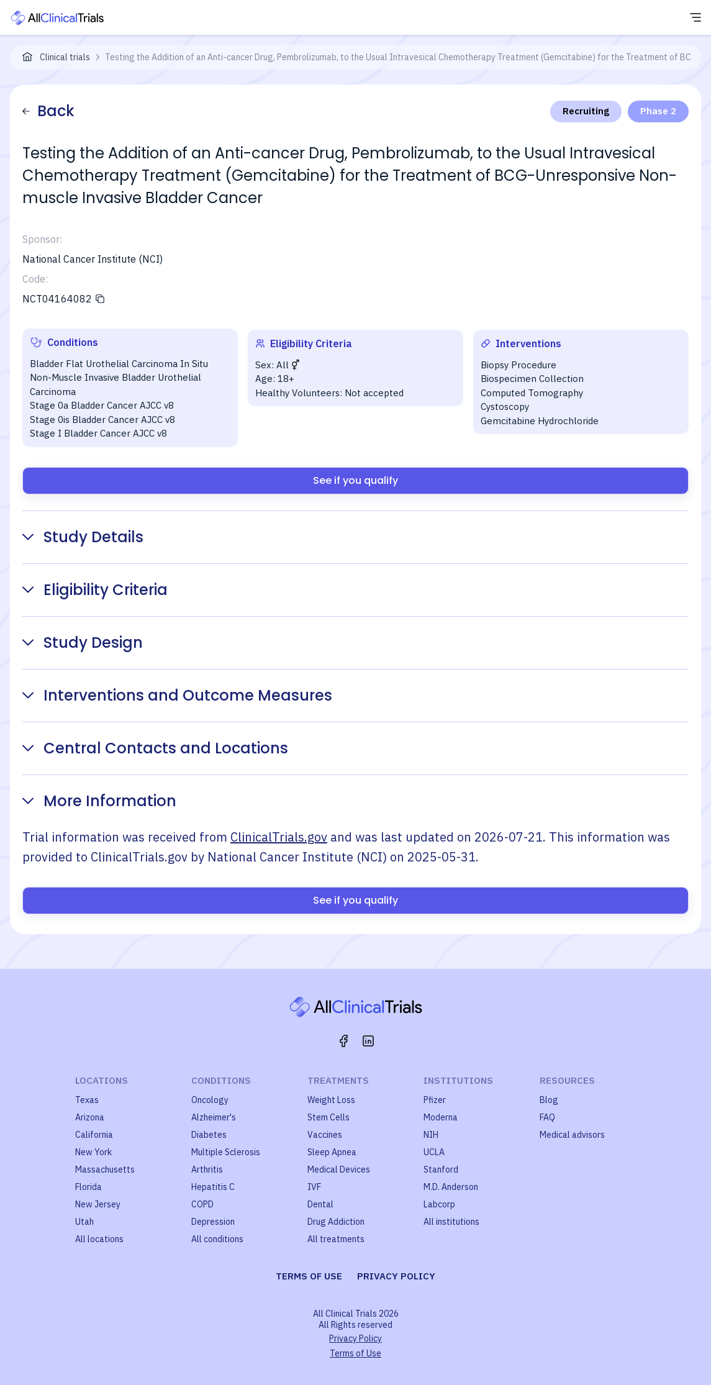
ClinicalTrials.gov (278, 837)
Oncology (210, 1100)
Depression (213, 1221)
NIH (430, 1134)
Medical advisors (572, 1134)
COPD (202, 1204)
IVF (314, 1186)
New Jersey (97, 1204)
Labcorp (439, 1204)
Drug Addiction (336, 1221)
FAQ (547, 1117)
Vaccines (324, 1134)
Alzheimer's (213, 1117)
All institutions (451, 1221)
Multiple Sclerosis (225, 1152)
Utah (84, 1221)
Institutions (458, 1080)
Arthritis (207, 1169)
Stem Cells (328, 1117)
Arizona (89, 1117)
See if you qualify (355, 480)
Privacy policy (396, 1276)
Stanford (440, 1169)
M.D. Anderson (450, 1186)
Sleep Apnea (331, 1152)
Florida (88, 1186)
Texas (87, 1100)
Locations (101, 1080)
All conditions (217, 1239)
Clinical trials (65, 57)
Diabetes (209, 1134)
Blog (549, 1100)
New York (93, 1152)
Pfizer (434, 1100)
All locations (99, 1239)
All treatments (336, 1239)
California (94, 1134)
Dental (320, 1204)
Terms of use (309, 1276)
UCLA (434, 1152)
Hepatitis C (213, 1186)
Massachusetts (105, 1169)
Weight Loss (331, 1100)
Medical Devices (338, 1169)
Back (48, 111)
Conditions (221, 1080)
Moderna (440, 1117)
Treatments (338, 1080)
